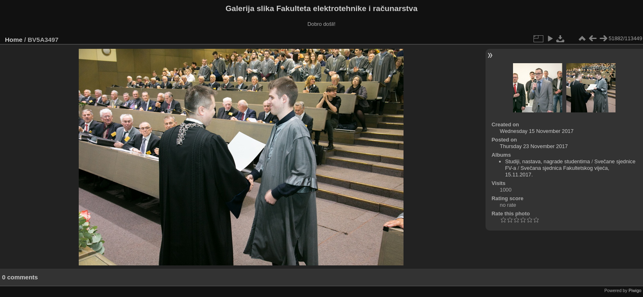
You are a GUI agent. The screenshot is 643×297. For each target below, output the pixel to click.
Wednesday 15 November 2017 (537, 131)
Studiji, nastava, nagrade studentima (547, 161)
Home (14, 39)
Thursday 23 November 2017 (534, 146)
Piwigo (635, 290)
